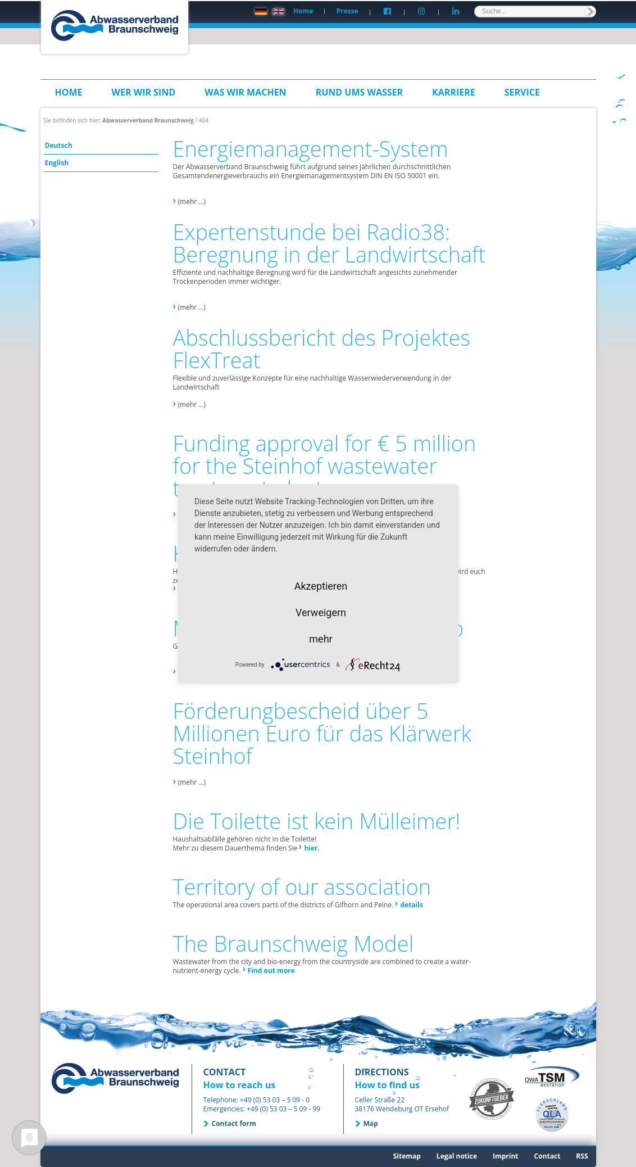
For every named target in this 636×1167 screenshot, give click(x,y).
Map (371, 1123)
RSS (582, 1156)
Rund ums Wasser (359, 92)
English (57, 163)
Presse (347, 11)
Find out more (271, 970)
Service (522, 92)
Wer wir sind (144, 92)
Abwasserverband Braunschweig (148, 120)
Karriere (453, 92)
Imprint (506, 1156)
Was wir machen (246, 92)
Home (303, 11)
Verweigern (321, 612)
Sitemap (407, 1156)
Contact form (234, 1123)
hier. (312, 848)
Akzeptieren (321, 586)
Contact (547, 1156)
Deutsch (58, 145)
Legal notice (457, 1156)
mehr (320, 639)
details (411, 905)
